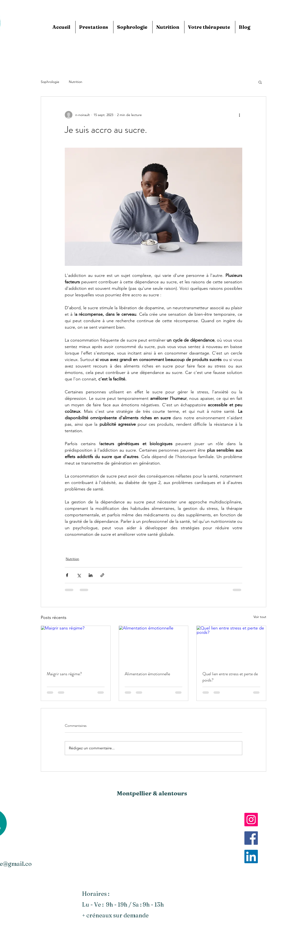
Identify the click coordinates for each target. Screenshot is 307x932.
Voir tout (260, 617)
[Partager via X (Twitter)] (79, 575)
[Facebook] (251, 838)
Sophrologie (50, 82)
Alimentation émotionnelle (147, 674)
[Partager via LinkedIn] (90, 575)
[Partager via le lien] (102, 575)
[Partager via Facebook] (67, 575)
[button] (260, 82)
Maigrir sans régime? (64, 674)
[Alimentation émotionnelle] (153, 645)
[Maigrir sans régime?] (75, 645)
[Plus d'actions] (239, 115)
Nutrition (75, 82)
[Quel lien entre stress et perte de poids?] (231, 645)
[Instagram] (251, 819)
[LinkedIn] (251, 856)
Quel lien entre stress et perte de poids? (230, 677)
